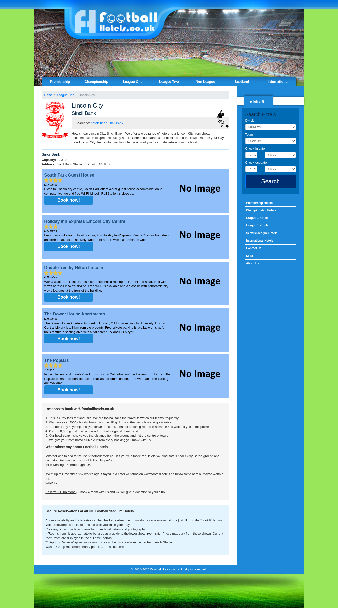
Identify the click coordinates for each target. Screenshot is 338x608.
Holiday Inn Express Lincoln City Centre (84, 221)
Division (251, 120)
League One (132, 82)
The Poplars (56, 360)
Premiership (60, 82)
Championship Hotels (261, 210)
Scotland (242, 82)
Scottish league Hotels (262, 233)
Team (249, 134)
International (278, 82)
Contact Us (253, 248)
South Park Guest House (69, 175)
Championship (96, 82)
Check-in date (255, 148)
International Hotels (259, 240)
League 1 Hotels (257, 218)
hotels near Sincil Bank (107, 123)
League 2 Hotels (257, 225)
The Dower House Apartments (74, 314)
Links (250, 255)
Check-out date (256, 162)
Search (270, 181)
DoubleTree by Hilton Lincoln (73, 267)
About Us (252, 263)
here (120, 547)
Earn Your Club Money (61, 492)
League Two (169, 82)
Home (48, 95)
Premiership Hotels (259, 203)
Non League (205, 82)
